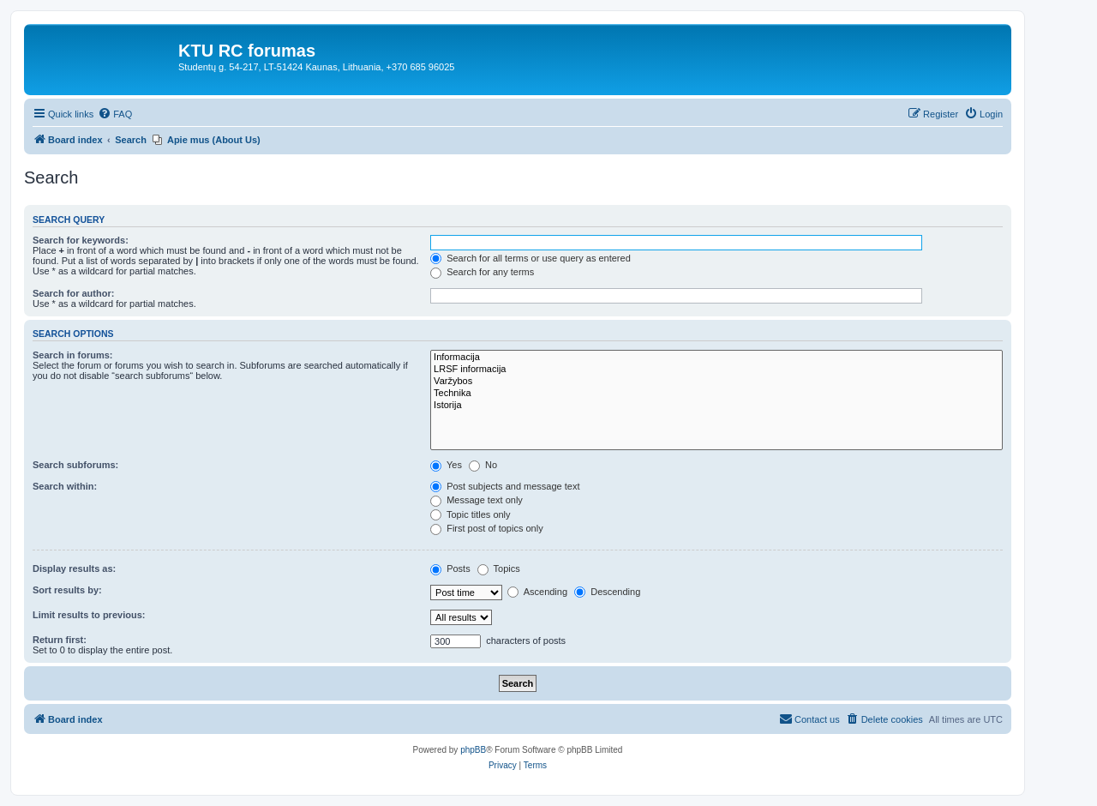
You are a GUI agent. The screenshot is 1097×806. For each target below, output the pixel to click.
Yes (446, 465)
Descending (607, 591)
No (483, 465)
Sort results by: (67, 590)
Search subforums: (75, 465)
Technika (716, 394)
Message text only (476, 500)
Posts (450, 568)
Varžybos (716, 382)
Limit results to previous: (89, 615)
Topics (498, 568)
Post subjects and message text (504, 486)
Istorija (716, 406)
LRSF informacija (716, 370)
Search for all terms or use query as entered (530, 258)
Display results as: (74, 568)
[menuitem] (115, 114)
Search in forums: (73, 355)
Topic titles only (470, 514)
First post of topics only (486, 528)
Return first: (60, 640)
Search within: (65, 486)
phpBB (473, 750)
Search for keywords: (81, 240)
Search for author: (73, 293)
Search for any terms (482, 272)
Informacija (716, 358)
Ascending (537, 591)
